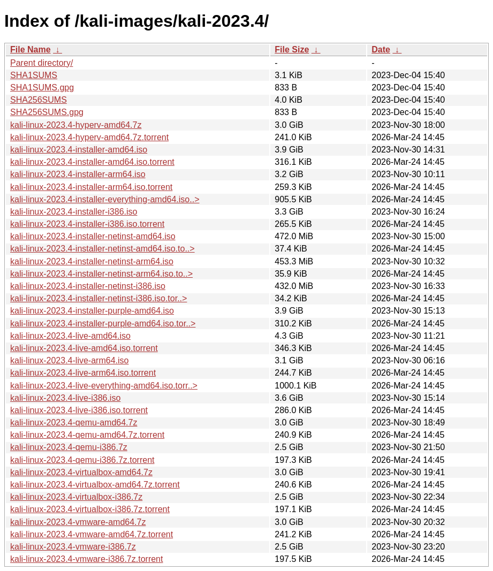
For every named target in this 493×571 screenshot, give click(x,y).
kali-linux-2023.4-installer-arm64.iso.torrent (91, 187)
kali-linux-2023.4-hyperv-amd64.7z (75, 125)
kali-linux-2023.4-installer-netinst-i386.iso (87, 286)
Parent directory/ (41, 62)
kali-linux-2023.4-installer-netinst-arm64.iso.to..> (101, 273)
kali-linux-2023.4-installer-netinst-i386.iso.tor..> (98, 298)
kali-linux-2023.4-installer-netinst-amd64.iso (93, 236)
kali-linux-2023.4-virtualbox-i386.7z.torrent (90, 509)
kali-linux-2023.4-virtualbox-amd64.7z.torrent (95, 484)
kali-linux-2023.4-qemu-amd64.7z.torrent (87, 434)
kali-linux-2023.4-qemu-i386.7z (68, 447)
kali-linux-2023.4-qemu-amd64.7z (73, 422)
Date (380, 49)
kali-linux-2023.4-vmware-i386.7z (73, 546)
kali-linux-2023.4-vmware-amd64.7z (78, 522)
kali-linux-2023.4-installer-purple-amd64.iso (92, 310)
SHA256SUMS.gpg (47, 112)
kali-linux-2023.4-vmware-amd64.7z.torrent (91, 534)
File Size (292, 49)
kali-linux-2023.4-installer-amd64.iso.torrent (92, 161)
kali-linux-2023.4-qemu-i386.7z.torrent (82, 460)
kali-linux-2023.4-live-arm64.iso (69, 360)
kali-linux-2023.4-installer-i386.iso (73, 211)
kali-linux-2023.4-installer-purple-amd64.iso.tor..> (102, 323)
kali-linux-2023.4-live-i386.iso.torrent (79, 410)
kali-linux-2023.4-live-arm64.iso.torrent (83, 372)
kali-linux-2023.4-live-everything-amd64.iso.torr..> (104, 385)
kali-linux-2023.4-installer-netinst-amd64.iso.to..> (102, 248)
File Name (30, 49)
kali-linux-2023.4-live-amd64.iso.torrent (84, 348)
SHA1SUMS (33, 75)
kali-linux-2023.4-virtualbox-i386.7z (76, 496)
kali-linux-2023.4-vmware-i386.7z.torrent (86, 559)
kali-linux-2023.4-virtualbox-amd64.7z (81, 472)
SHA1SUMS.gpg (42, 87)
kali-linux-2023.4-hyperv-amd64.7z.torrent (89, 137)
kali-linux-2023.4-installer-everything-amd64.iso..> (105, 199)
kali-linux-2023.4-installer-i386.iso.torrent (87, 224)
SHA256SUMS (38, 99)
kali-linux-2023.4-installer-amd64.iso (78, 149)
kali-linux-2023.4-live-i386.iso (65, 397)
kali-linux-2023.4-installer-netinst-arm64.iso (91, 261)
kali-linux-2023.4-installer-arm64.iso (78, 174)
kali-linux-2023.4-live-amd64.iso (70, 335)
